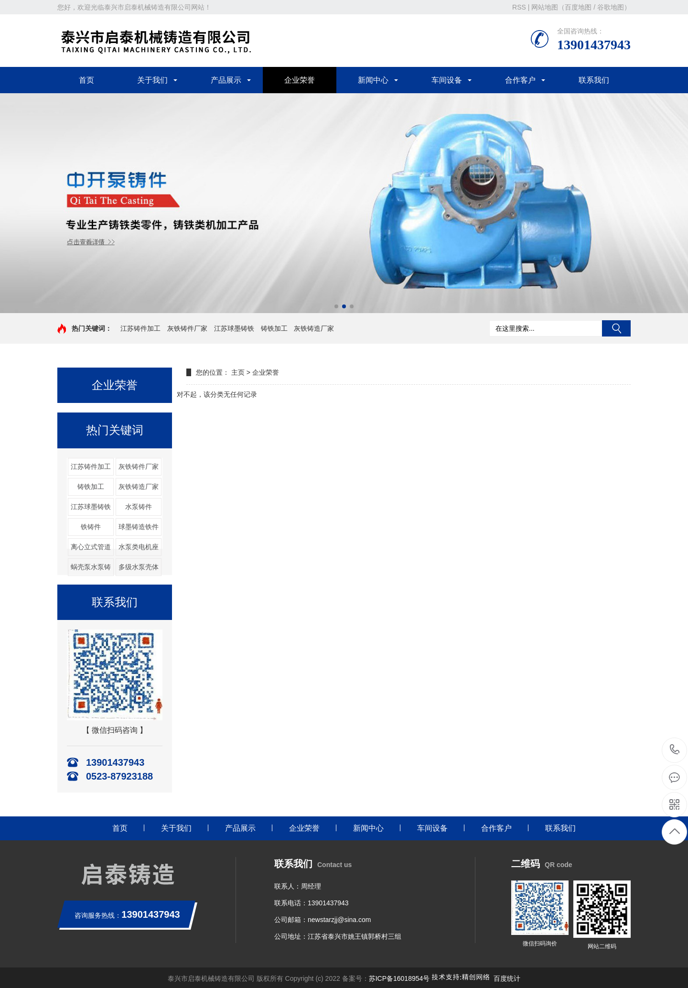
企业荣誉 (299, 80)
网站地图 (544, 7)
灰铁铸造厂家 (314, 328)
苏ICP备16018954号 (399, 978)
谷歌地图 (610, 7)
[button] (336, 306)
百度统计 (507, 978)
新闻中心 (373, 80)
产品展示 (226, 80)
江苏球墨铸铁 (234, 328)
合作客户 (520, 80)
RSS (519, 7)
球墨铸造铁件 (138, 527)
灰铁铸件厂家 (187, 328)
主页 (238, 372)
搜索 (616, 328)
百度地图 (578, 7)
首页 (86, 80)
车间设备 (446, 80)
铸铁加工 (274, 328)
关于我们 (152, 80)
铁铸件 (91, 527)
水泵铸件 (138, 506)
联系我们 (594, 80)
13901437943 (675, 750)
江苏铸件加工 (140, 328)
